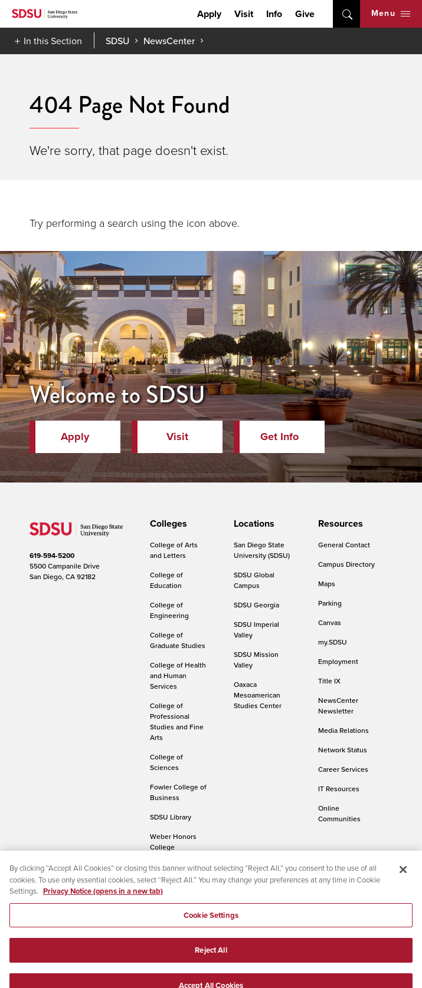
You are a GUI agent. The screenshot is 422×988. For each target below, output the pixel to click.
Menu (390, 13)
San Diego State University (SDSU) (262, 550)
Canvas (329, 622)
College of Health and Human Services (178, 675)
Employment (338, 661)
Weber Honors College (173, 841)
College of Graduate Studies (177, 640)
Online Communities (339, 813)
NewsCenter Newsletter (338, 705)
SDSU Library (170, 817)
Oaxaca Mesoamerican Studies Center (258, 695)
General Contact (344, 545)
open (346, 14)
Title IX (329, 681)
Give (305, 14)
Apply (209, 14)
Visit (243, 14)
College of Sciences (166, 762)
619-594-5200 (52, 555)
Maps (326, 584)
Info (274, 14)
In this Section (53, 40)
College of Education (166, 580)
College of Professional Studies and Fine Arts (177, 721)
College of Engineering (169, 610)
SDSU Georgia (256, 605)
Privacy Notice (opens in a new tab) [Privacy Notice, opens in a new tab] (103, 911)
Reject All (211, 970)
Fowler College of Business (178, 792)
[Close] (403, 890)
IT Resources (338, 789)
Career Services (343, 769)
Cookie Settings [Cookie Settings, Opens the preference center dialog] (211, 935)
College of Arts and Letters (174, 550)
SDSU (117, 41)
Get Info (279, 436)
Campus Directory (346, 564)
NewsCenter (169, 40)
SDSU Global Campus (254, 580)
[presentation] (166, 523)
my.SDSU (332, 642)
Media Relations (343, 730)
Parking (330, 603)
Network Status (342, 750)
